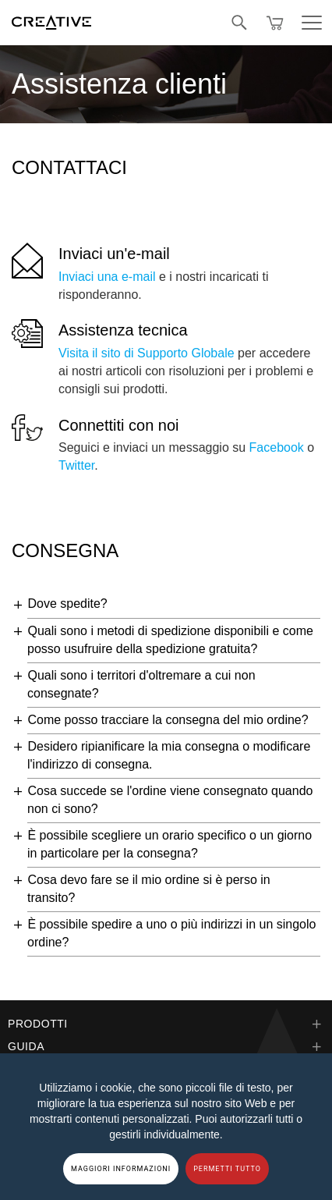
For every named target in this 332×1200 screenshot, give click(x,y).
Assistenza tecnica (123, 330)
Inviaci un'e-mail (114, 253)
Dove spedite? (67, 603)
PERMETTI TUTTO (227, 1169)
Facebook (276, 447)
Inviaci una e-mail (107, 276)
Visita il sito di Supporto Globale (146, 353)
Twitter (76, 465)
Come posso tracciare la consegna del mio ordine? (167, 719)
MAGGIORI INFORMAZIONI (121, 1169)
